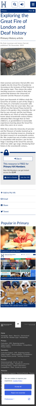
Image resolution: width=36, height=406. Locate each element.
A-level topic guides (7, 364)
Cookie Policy (17, 381)
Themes (31, 373)
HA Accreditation (17, 345)
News (11, 335)
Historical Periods (22, 373)
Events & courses (20, 367)
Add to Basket (10, 177)
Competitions (27, 345)
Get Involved (25, 335)
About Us (17, 335)
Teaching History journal (8, 356)
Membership (24, 337)
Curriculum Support (7, 352)
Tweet (4, 212)
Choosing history (6, 365)
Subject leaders (5, 345)
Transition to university (22, 364)
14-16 (15, 362)
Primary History (6, 347)
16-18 (20, 362)
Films (12, 367)
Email (4, 199)
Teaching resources (23, 356)
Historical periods (6, 362)
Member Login (14, 337)
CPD (10, 343)
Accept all (18, 386)
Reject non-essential (18, 393)
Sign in (18, 159)
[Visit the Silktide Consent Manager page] (29, 399)
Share (4, 205)
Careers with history (19, 365)
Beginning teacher (18, 343)
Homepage (4, 335)
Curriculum (4, 343)
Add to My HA (7, 193)
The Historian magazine (8, 373)
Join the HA (24, 177)
